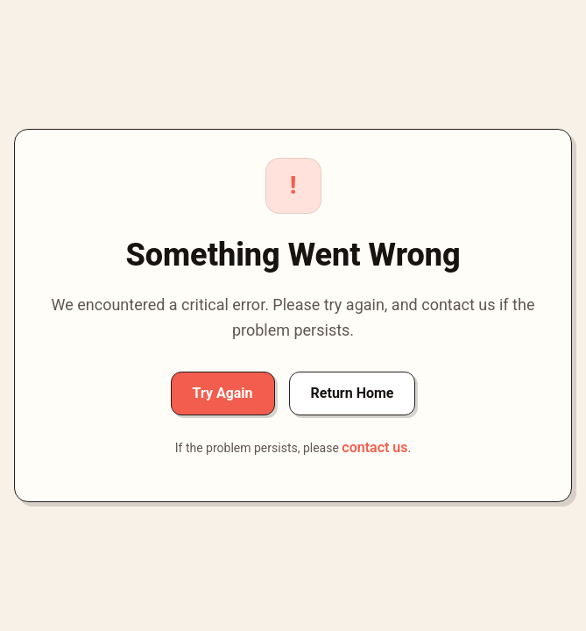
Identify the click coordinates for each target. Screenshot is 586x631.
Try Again (223, 393)
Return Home (352, 393)
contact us (374, 447)
